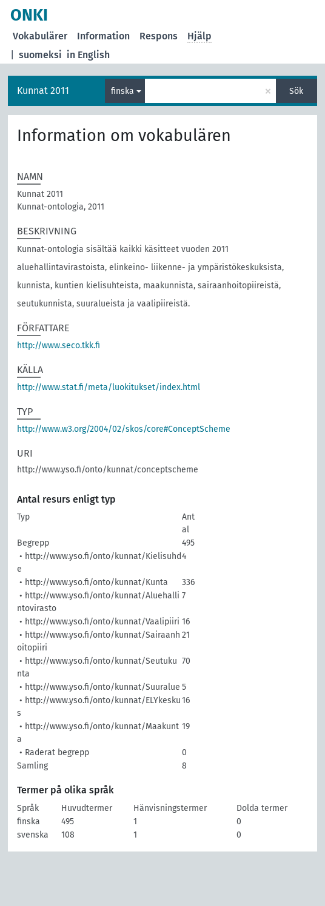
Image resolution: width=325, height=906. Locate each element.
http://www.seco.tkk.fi (58, 345)
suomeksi (40, 55)
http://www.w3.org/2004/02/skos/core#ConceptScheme (123, 429)
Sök (296, 91)
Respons (158, 36)
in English (88, 55)
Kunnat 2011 (43, 90)
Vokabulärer (40, 36)
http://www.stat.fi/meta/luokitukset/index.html (108, 387)
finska (122, 91)
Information (103, 36)
